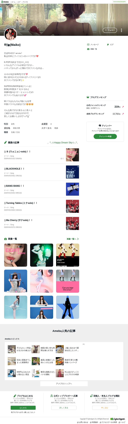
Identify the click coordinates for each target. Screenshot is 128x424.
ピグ (110, 44)
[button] (110, 30)
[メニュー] (121, 30)
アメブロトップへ (64, 384)
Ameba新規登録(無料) (119, 2)
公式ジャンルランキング (96, 105)
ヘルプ (122, 422)
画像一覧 (92, 49)
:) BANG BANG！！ (14, 186)
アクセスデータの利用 (108, 422)
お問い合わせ (82, 422)
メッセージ (93, 44)
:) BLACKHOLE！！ (14, 168)
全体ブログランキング (95, 114)
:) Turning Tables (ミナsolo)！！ (21, 203)
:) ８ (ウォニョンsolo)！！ (17, 151)
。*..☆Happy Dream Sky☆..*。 (63, 142)
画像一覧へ (73, 239)
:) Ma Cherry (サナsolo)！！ (18, 220)
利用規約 (94, 422)
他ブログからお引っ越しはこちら (22, 412)
